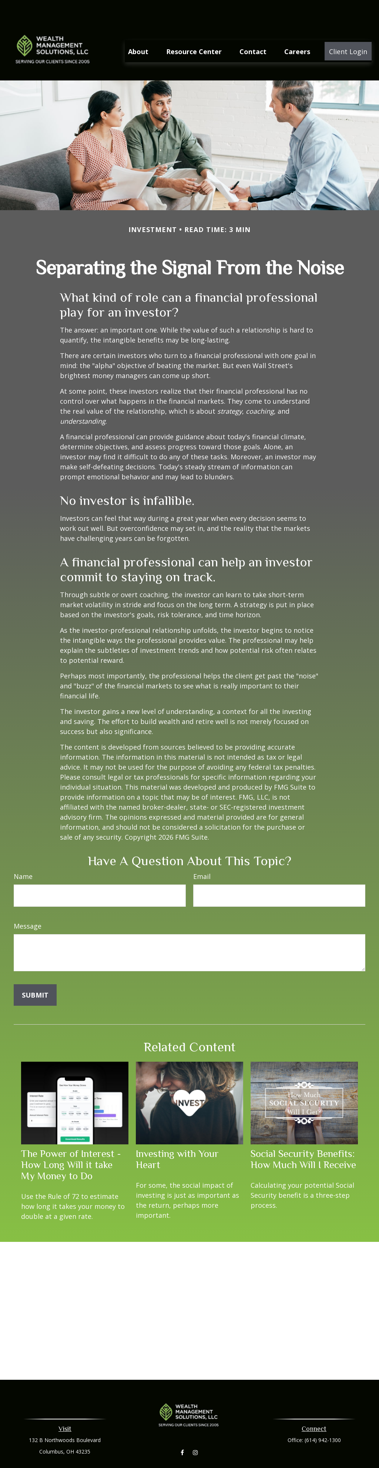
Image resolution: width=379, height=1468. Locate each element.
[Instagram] (195, 1431)
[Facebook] (182, 1431)
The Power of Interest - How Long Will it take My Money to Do (71, 1143)
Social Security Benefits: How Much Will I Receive (303, 1137)
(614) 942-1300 (323, 1418)
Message (27, 904)
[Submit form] (35, 973)
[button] (138, 29)
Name (23, 854)
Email (202, 854)
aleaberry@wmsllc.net (190, 1463)
